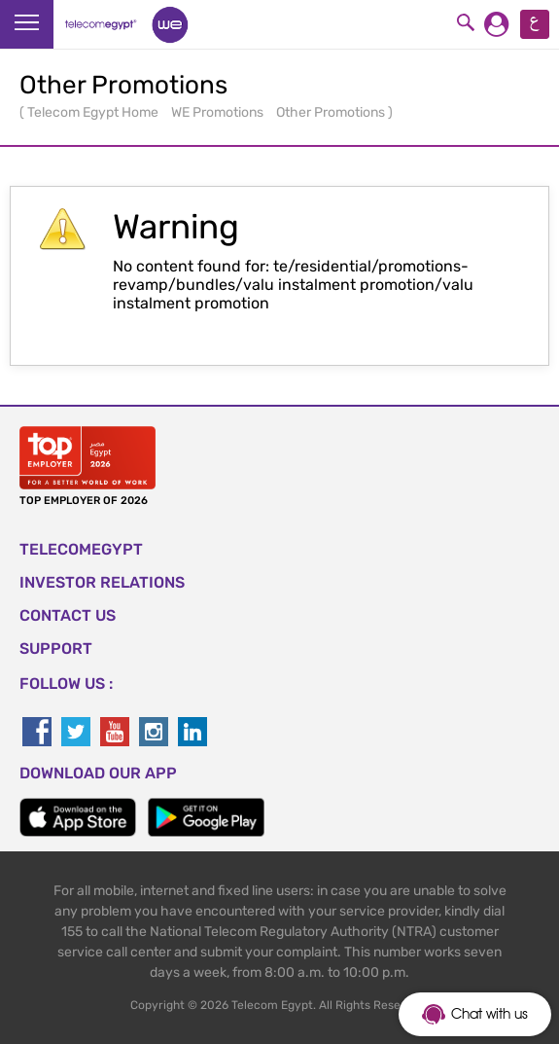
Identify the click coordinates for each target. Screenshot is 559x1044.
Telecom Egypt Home (94, 112)
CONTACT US (67, 615)
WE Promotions (218, 112)
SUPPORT (55, 648)
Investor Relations (102, 582)
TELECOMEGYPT (81, 549)
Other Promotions (332, 112)
